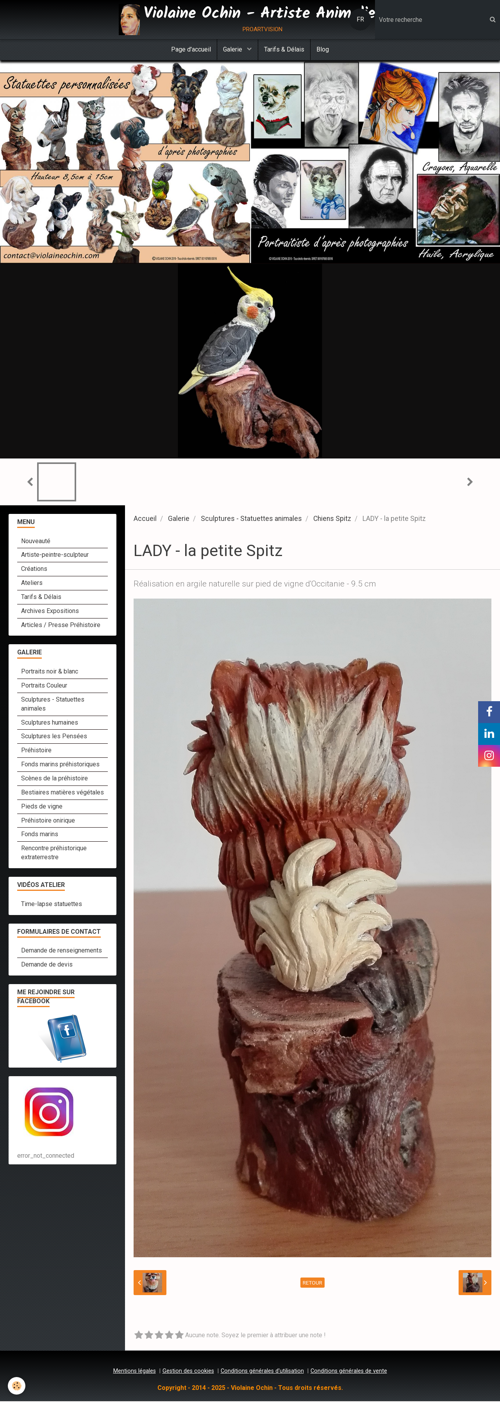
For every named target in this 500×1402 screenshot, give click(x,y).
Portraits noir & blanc (49, 672)
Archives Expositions (50, 611)
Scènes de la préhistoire (54, 779)
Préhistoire (36, 751)
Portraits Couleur (44, 686)
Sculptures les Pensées (54, 737)
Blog (322, 49)
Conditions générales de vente (349, 1371)
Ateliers (32, 583)
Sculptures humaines (49, 723)
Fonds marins (39, 835)
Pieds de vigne (41, 807)
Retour (312, 1283)
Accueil (145, 519)
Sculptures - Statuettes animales (251, 519)
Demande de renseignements (61, 951)
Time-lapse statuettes (51, 904)
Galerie (233, 49)
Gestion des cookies (188, 1371)
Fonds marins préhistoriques (60, 765)
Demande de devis (47, 965)
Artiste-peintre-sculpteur (55, 555)
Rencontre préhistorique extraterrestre (54, 853)
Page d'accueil (191, 49)
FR (360, 19)
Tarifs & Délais (284, 49)
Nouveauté (35, 542)
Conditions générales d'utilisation (262, 1371)
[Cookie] (16, 1386)
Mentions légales (134, 1371)
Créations (34, 569)
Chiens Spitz (332, 519)
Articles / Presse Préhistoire (60, 625)
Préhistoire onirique (48, 821)
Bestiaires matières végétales (62, 793)
